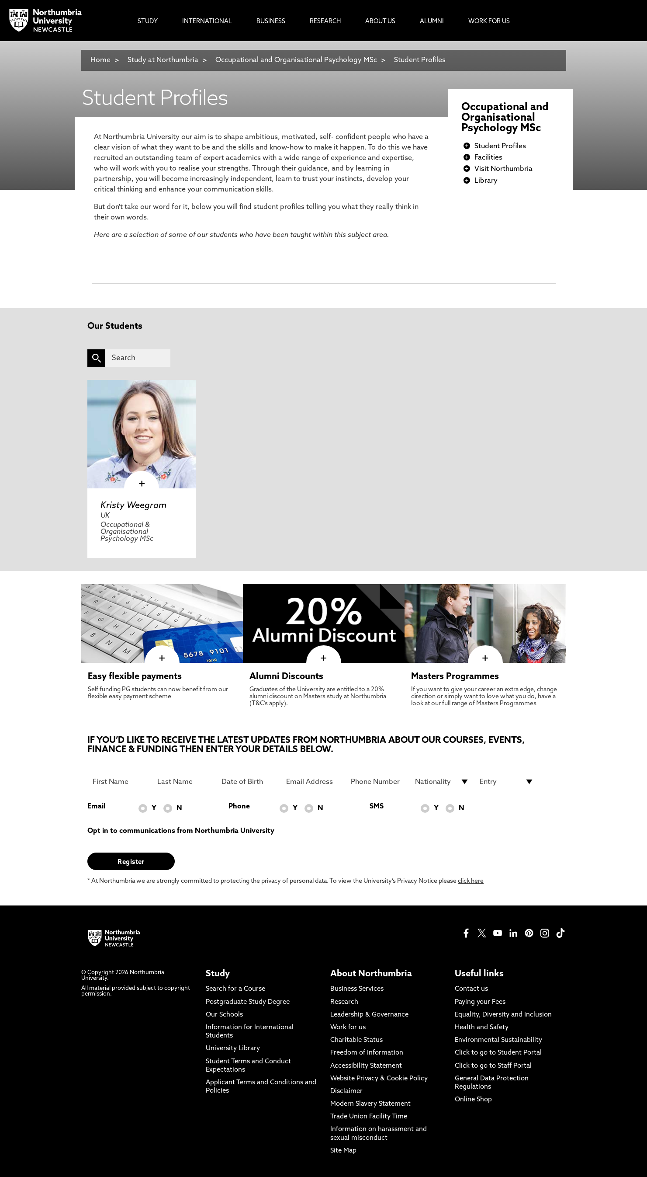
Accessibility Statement (366, 1066)
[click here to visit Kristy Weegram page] (141, 434)
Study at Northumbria (163, 60)
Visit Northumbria (503, 169)
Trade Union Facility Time (368, 1117)
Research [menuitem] (325, 21)
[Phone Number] (377, 781)
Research (344, 1002)
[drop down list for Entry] (506, 781)
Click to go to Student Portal (498, 1053)
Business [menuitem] (270, 21)
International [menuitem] (207, 21)
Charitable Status (356, 1040)
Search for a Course (235, 989)
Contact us (471, 989)
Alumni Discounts (286, 676)
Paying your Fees (480, 1002)
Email (96, 806)
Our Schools (224, 1015)
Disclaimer (346, 1091)
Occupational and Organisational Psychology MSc (296, 60)
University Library (233, 1048)
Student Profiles (420, 60)
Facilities (488, 157)
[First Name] (119, 781)
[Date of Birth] (248, 781)
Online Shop (473, 1100)
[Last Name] (184, 781)
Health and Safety (482, 1027)
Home (100, 60)
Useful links (479, 974)
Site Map (343, 1151)
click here (471, 881)
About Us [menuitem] (380, 21)
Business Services (357, 989)
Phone (239, 806)
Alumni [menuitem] (432, 21)
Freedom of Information (366, 1053)
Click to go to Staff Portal (493, 1066)
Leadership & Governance (369, 1015)
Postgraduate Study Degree (248, 1002)
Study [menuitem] (148, 21)
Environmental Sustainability (498, 1040)
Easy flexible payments (135, 676)
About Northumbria (371, 974)
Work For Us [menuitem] (489, 21)
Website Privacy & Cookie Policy (379, 1079)
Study (218, 974)
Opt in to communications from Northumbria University (180, 831)
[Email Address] (313, 781)
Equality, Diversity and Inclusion (503, 1015)
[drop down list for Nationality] (442, 781)
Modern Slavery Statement (370, 1104)
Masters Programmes (455, 676)
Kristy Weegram (133, 505)
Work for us (348, 1027)
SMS (377, 806)
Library (486, 181)
